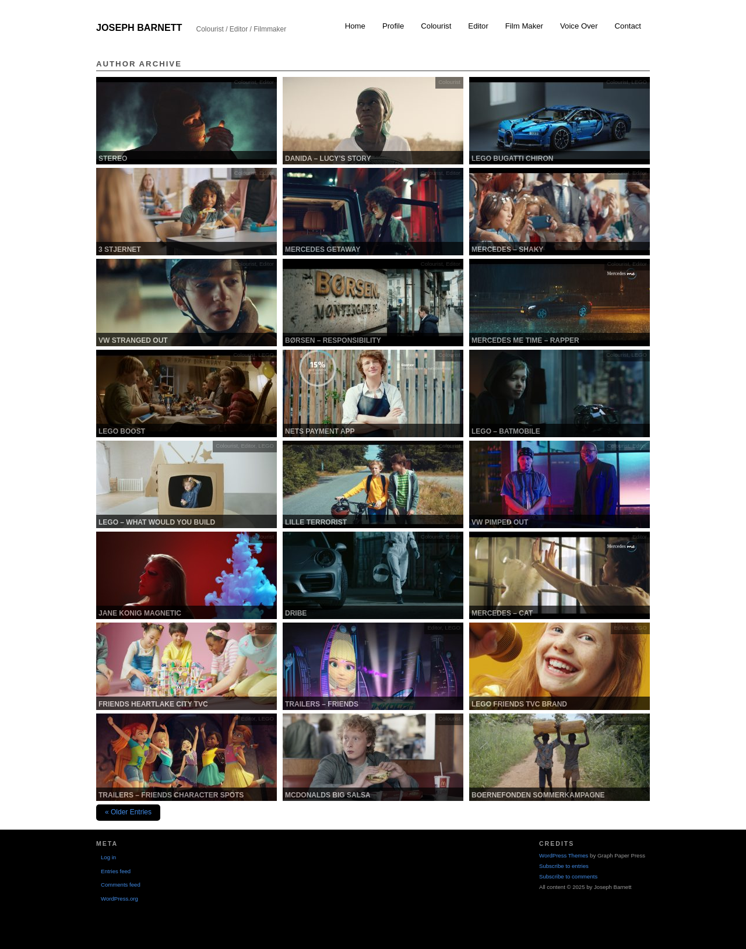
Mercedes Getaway (322, 249)
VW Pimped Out (499, 522)
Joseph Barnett (139, 27)
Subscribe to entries (564, 866)
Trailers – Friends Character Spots (171, 795)
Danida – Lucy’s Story (328, 158)
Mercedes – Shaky (507, 249)
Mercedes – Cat (502, 613)
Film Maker (524, 26)
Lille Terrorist (316, 522)
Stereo (112, 158)
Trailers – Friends (321, 704)
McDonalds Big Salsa (328, 795)
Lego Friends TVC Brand (519, 704)
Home (355, 26)
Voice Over (579, 26)
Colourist (436, 26)
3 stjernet (119, 249)
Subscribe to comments (568, 876)
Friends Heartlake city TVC (153, 704)
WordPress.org (119, 898)
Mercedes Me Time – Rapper (525, 340)
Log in (108, 857)
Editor (478, 26)
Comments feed (120, 884)
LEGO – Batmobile (505, 431)
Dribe (296, 613)
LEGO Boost (121, 431)
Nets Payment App (320, 431)
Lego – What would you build (156, 522)
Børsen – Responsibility (333, 340)
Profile (393, 26)
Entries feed (116, 871)
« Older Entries (128, 812)
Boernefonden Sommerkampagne (537, 795)
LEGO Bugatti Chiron (512, 158)
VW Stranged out (133, 340)
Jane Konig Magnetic (139, 613)
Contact (628, 26)
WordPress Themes (563, 855)
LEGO (639, 82)
